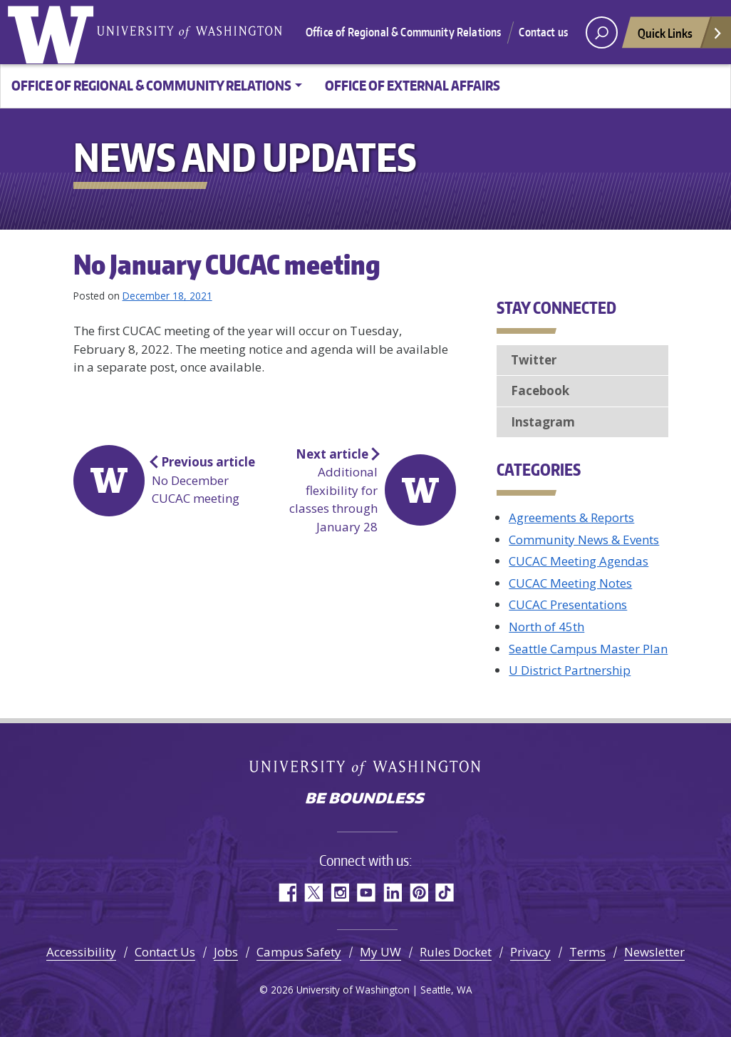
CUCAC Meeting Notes (570, 583)
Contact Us (165, 952)
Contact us (543, 32)
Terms (587, 952)
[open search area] (602, 32)
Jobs (226, 952)
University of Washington (53, 32)
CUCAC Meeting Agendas (578, 561)
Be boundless (365, 799)
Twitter (533, 360)
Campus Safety (298, 952)
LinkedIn (392, 892)
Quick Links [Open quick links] (680, 36)
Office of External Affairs (412, 85)
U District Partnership (570, 670)
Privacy (530, 952)
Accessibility (81, 952)
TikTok (445, 892)
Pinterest (418, 892)
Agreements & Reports (571, 517)
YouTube (365, 892)
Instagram (543, 422)
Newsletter (654, 952)
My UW (380, 952)
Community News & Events (584, 539)
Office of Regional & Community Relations (403, 32)
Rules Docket (456, 952)
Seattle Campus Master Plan (588, 648)
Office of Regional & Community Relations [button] (151, 85)
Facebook (540, 390)
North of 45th (546, 626)
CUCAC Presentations (568, 604)
